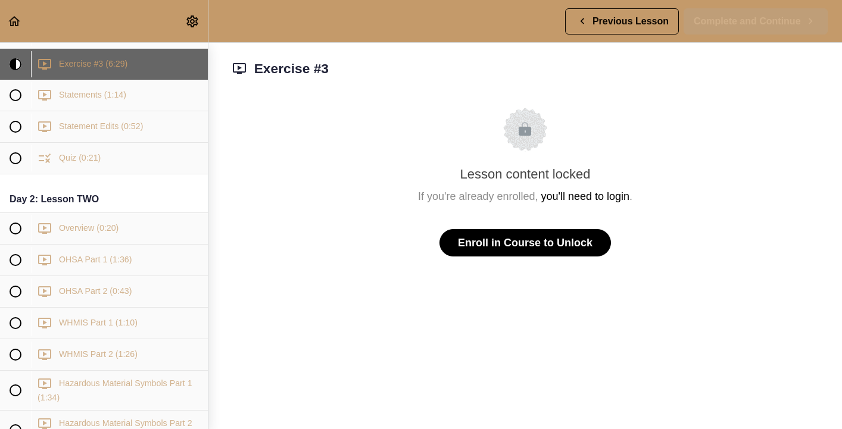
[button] (15, 21)
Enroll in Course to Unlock (525, 243)
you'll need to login (585, 196)
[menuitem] (193, 21)
